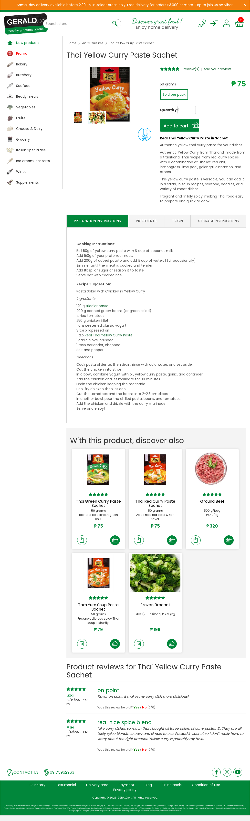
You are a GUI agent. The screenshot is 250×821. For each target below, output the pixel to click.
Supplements (27, 182)
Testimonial (66, 790)
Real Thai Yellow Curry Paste (109, 335)
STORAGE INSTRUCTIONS (218, 220)
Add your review (217, 69)
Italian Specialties (31, 150)
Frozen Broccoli (155, 608)
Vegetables (25, 107)
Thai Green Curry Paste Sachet (98, 504)
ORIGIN (177, 220)
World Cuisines (93, 43)
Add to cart (181, 125)
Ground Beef (212, 501)
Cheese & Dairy (29, 128)
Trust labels (172, 790)
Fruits (20, 117)
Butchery (23, 75)
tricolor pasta (97, 305)
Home (72, 43)
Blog (148, 790)
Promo (21, 53)
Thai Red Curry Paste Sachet (155, 504)
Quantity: (164, 109)
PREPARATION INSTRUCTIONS (97, 220)
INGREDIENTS (146, 220)
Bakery (21, 64)
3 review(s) (190, 69)
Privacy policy (124, 795)
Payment (126, 790)
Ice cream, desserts (33, 160)
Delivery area (97, 790)
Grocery (23, 139)
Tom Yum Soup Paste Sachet (98, 610)
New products (28, 42)
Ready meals (27, 96)
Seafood (23, 85)
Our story (37, 790)
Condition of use (206, 790)
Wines (21, 171)
